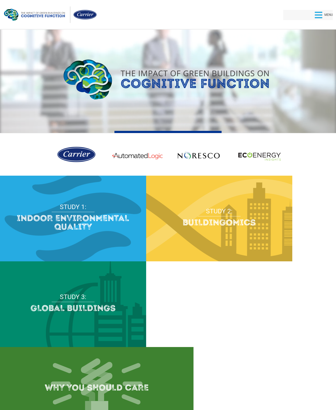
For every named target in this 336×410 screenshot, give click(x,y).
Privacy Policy (158, 392)
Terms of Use (178, 392)
